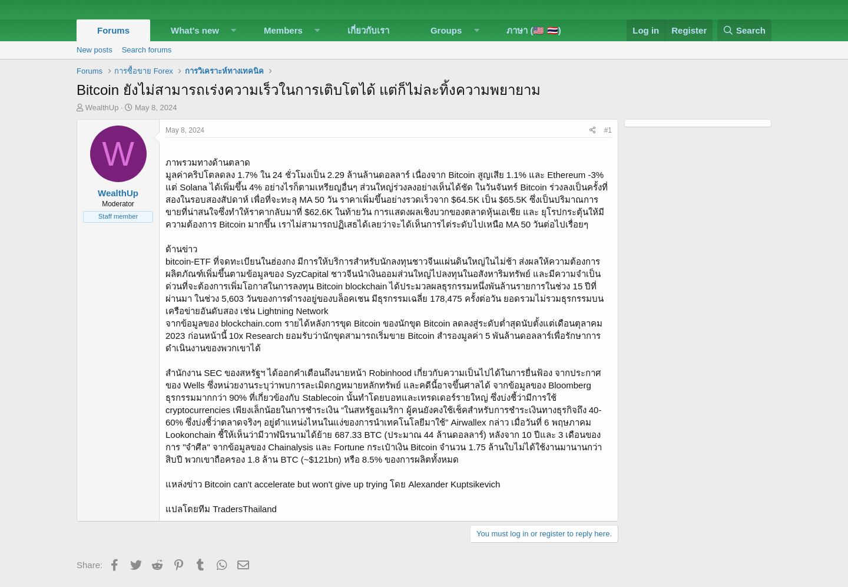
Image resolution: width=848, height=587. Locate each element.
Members (283, 30)
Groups (446, 30)
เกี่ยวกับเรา (368, 30)
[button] (233, 30)
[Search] (744, 30)
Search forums (147, 49)
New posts (94, 49)
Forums (113, 30)
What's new (195, 30)
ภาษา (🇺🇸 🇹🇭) (533, 30)
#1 (608, 130)
